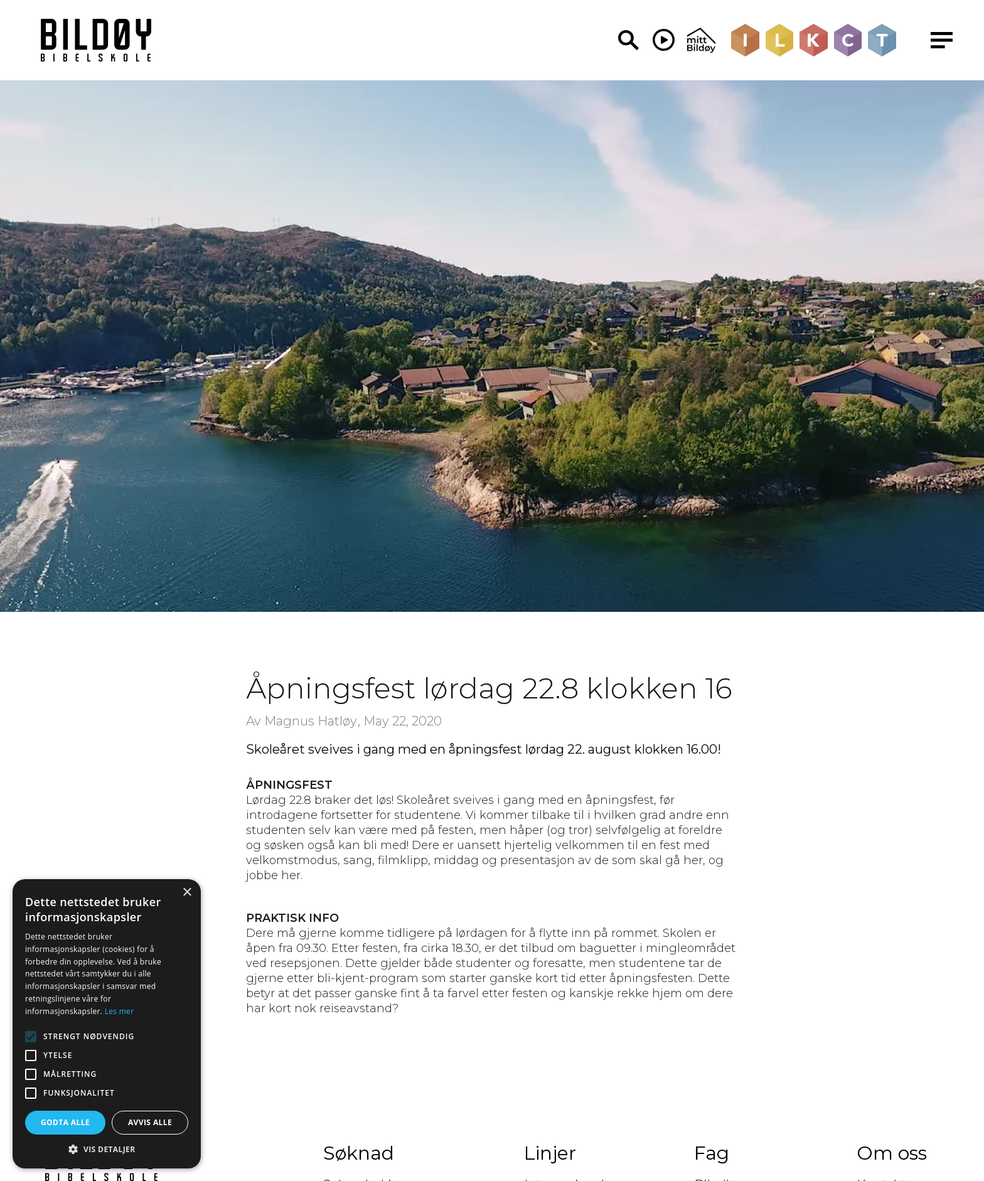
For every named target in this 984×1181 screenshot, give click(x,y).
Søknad (358, 1153)
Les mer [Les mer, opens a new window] (119, 1011)
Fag (711, 1153)
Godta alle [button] (65, 1122)
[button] (106, 1149)
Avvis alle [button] (150, 1122)
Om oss (892, 1153)
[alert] (107, 1023)
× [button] (186, 892)
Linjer (550, 1153)
